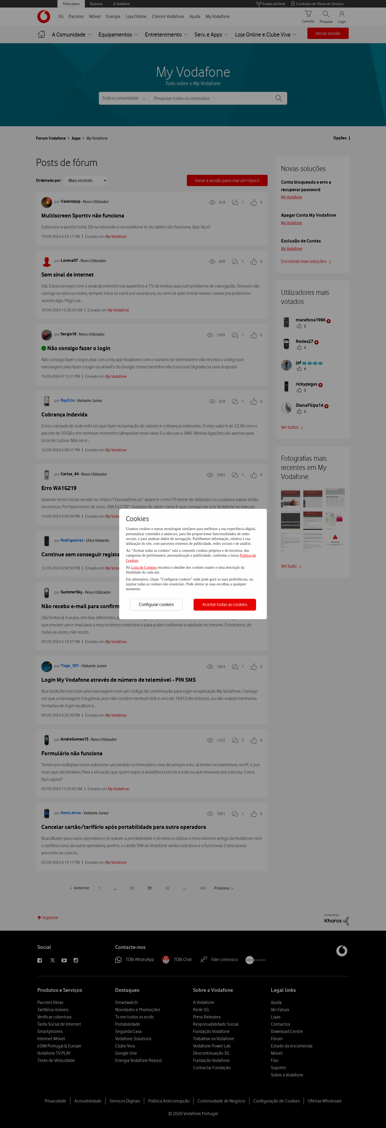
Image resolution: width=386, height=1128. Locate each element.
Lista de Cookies (144, 567)
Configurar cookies (156, 604)
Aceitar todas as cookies (224, 604)
